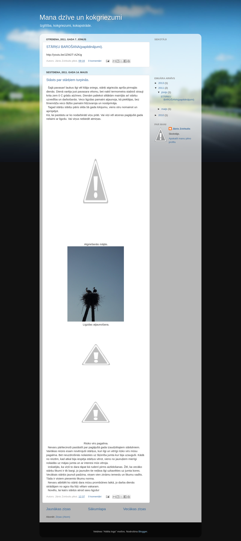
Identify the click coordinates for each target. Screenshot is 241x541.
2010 (161, 115)
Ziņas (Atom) (63, 516)
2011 (161, 87)
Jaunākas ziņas (58, 509)
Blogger (142, 531)
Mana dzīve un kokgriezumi (81, 17)
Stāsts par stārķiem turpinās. (67, 80)
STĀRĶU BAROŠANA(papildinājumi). (74, 47)
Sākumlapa (97, 509)
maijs (164, 109)
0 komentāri (94, 60)
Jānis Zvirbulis (181, 128)
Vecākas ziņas (134, 509)
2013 (161, 83)
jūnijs (164, 92)
